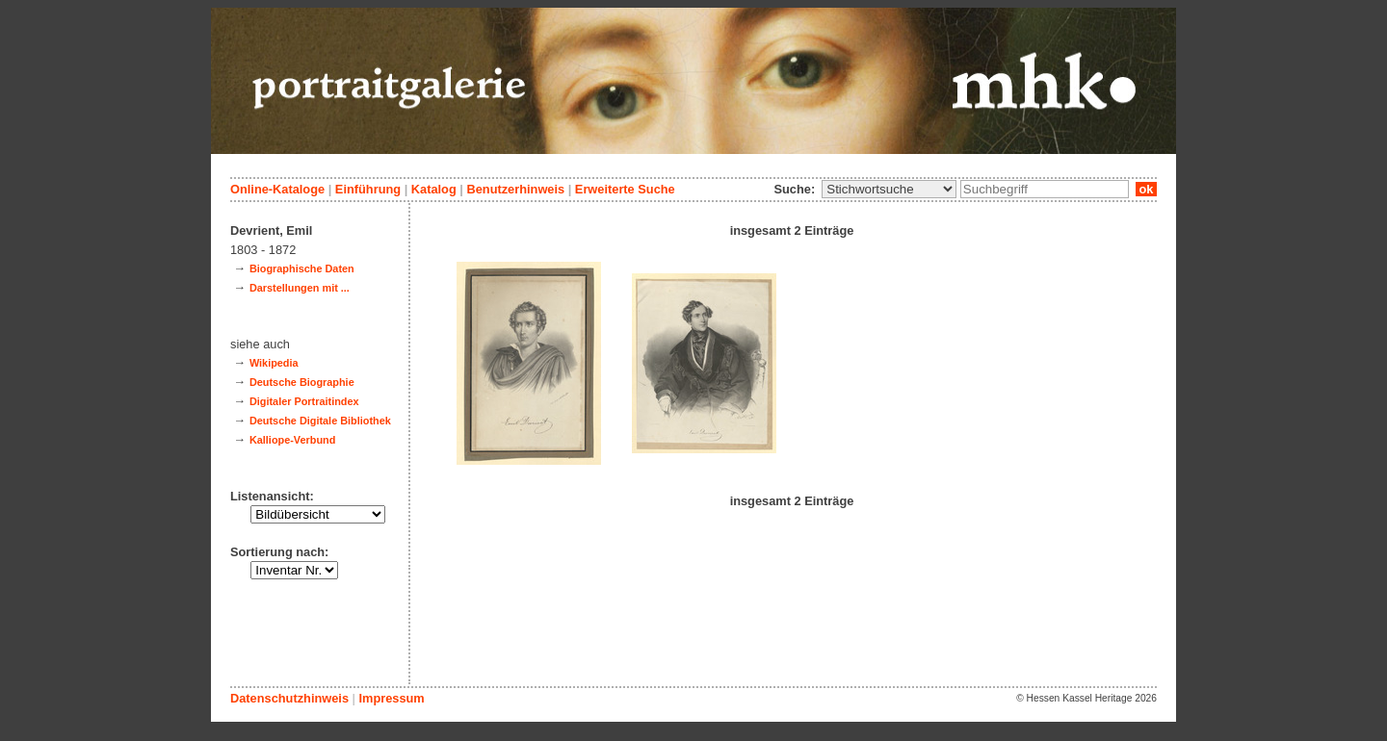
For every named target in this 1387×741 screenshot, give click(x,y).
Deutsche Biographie (301, 382)
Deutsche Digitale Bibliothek (320, 420)
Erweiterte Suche (625, 189)
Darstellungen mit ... (299, 288)
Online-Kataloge (277, 189)
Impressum (391, 698)
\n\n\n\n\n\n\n (889, 189)
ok (1146, 189)
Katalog (434, 189)
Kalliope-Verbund (292, 440)
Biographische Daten (301, 268)
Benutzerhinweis (515, 189)
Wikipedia (274, 363)
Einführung (368, 189)
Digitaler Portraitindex (304, 401)
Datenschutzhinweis (289, 698)
